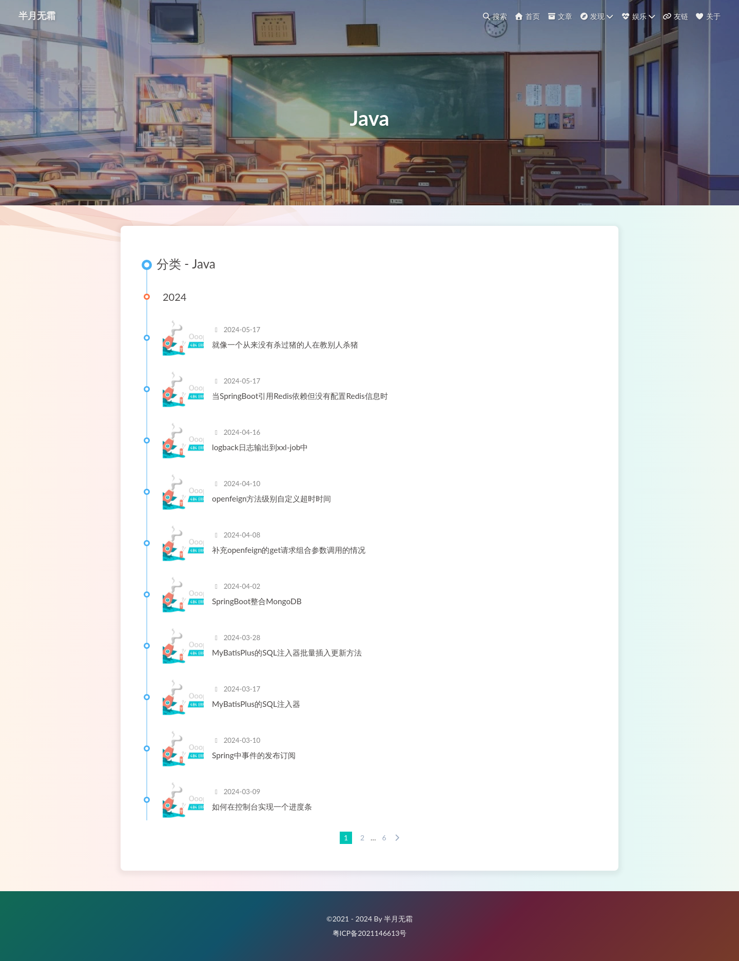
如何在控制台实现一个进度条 (262, 806)
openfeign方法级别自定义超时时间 (272, 498)
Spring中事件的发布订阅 (254, 755)
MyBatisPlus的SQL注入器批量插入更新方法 (287, 652)
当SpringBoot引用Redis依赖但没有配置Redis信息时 (300, 395)
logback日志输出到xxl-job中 (260, 447)
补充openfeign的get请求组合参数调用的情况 (288, 549)
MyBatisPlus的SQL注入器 (256, 703)
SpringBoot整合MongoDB (257, 601)
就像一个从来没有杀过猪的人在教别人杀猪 (285, 344)
